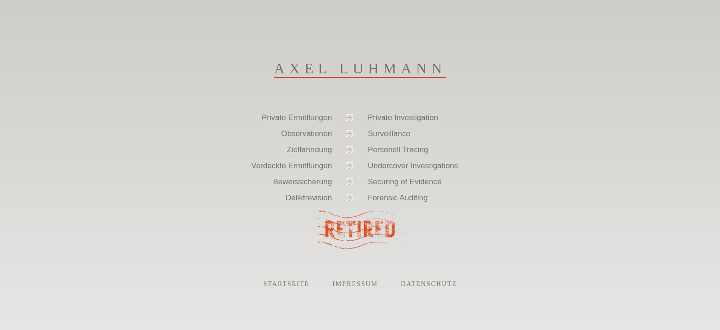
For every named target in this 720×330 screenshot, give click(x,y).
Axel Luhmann (360, 68)
